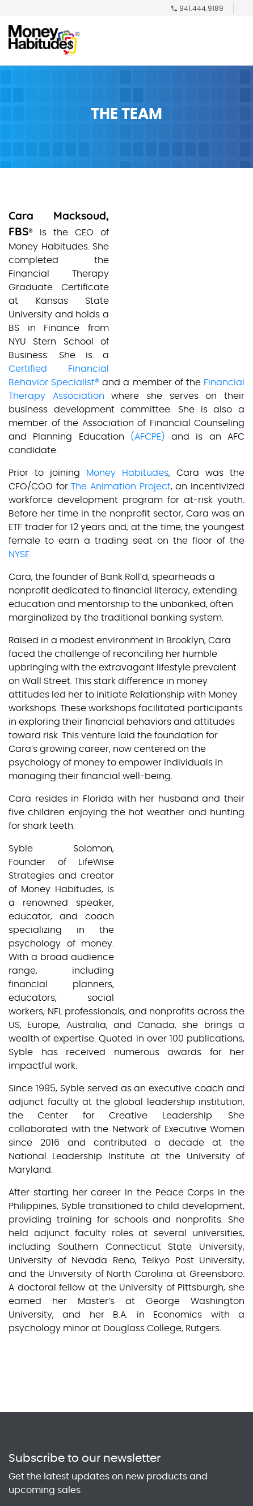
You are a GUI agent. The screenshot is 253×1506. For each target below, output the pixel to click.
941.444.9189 (201, 8)
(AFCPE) (147, 436)
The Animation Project (120, 486)
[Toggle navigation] (238, 43)
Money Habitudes (127, 472)
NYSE (19, 554)
